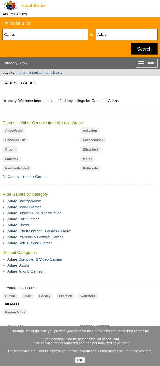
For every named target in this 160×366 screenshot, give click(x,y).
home (21, 72)
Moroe (87, 159)
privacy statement (94, 326)
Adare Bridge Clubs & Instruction (34, 213)
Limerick (11, 159)
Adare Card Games (23, 219)
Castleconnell (93, 140)
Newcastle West (17, 168)
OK (80, 360)
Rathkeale (90, 168)
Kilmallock (90, 149)
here (148, 351)
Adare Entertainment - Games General (39, 231)
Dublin (10, 296)
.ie (33, 5)
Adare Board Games (24, 207)
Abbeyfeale (13, 130)
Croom (10, 149)
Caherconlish (15, 140)
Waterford (87, 296)
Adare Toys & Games (25, 271)
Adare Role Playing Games (29, 243)
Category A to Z (15, 63)
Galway (44, 296)
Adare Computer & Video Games (34, 259)
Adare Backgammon (24, 201)
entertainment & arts (45, 72)
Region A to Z (15, 312)
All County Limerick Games (24, 177)
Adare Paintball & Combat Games (35, 237)
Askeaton (90, 130)
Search (144, 49)
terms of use (12, 326)
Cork (27, 296)
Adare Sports (18, 265)
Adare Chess (18, 225)
